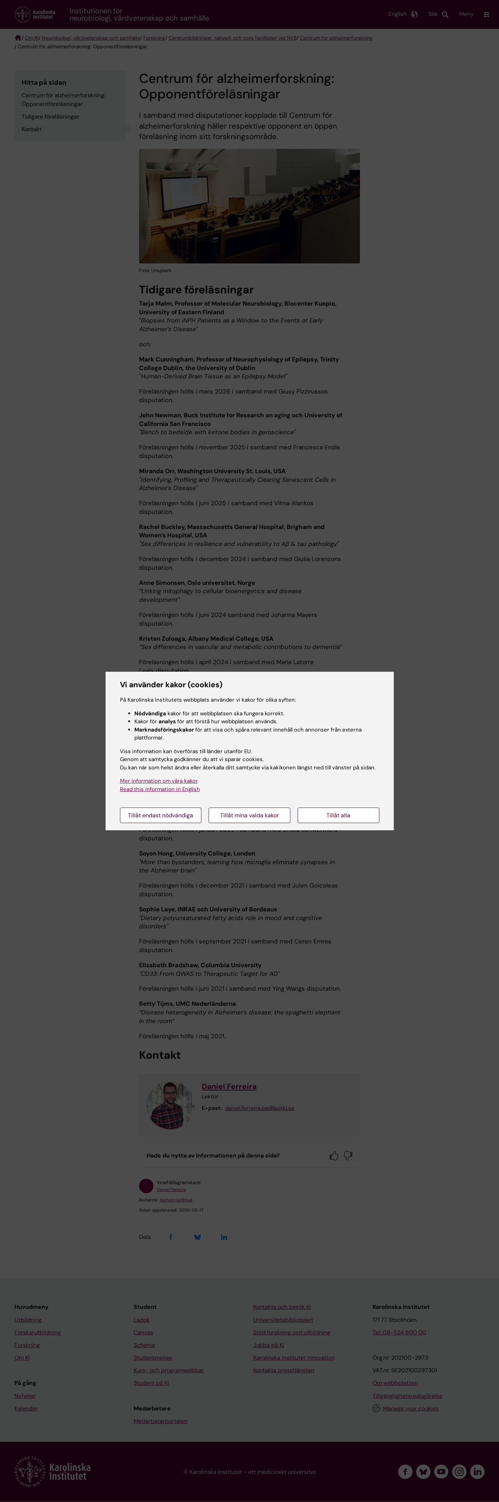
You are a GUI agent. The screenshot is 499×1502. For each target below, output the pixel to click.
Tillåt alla (338, 815)
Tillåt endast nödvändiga (160, 815)
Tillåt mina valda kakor (249, 815)
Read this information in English (160, 789)
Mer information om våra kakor (159, 781)
